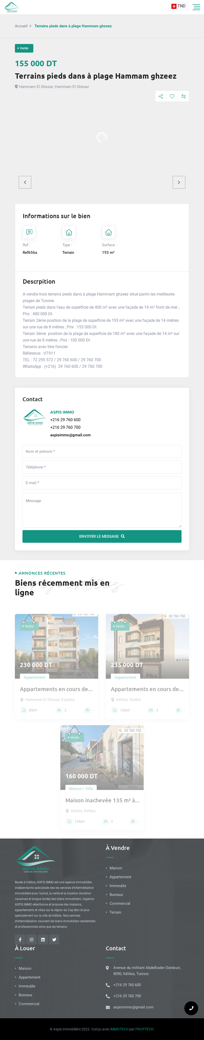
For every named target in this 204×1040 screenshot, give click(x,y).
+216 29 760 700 (65, 427)
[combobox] (178, 6)
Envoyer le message (102, 536)
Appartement (120, 877)
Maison (116, 868)
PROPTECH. (145, 1029)
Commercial (120, 903)
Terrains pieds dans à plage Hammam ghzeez (95, 75)
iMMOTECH (119, 1029)
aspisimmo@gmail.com (70, 435)
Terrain (115, 912)
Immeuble (118, 886)
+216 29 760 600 (65, 419)
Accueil (21, 26)
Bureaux (116, 894)
